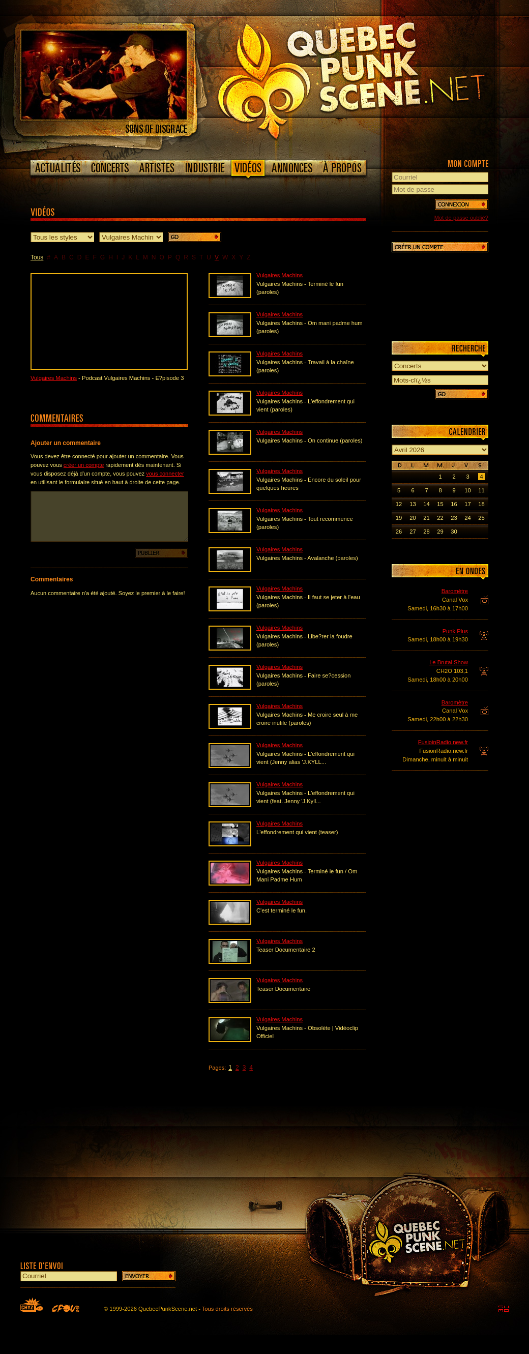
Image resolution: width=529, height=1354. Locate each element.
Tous (37, 257)
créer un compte (84, 465)
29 (440, 531)
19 (399, 518)
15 (440, 504)
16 (454, 504)
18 (481, 504)
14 (426, 504)
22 (440, 518)
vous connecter (165, 473)
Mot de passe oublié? (461, 218)
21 (426, 518)
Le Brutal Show (448, 662)
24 (467, 518)
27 (412, 531)
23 (454, 518)
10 (467, 490)
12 (399, 504)
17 (467, 504)
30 (454, 531)
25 (481, 518)
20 (412, 518)
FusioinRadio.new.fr (443, 742)
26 (399, 531)
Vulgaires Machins (54, 378)
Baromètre (455, 591)
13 (412, 504)
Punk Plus (455, 631)
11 (481, 490)
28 (426, 531)
